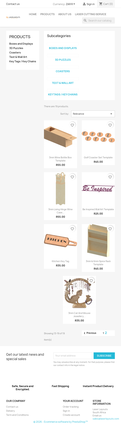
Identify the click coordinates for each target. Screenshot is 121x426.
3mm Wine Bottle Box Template (60, 159)
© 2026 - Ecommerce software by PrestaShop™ (60, 421)
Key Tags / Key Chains (22, 61)
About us (64, 14)
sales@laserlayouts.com (106, 418)
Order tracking (71, 406)
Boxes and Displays (21, 43)
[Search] (98, 20)
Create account (71, 414)
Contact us (13, 4)
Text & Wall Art (18, 57)
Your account (73, 401)
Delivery (10, 410)
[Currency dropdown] (71, 4)
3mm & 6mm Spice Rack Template (98, 263)
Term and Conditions (17, 414)
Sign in (66, 410)
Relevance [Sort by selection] (93, 114)
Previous (89, 333)
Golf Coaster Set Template (98, 157)
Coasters (15, 52)
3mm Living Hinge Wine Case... (60, 211)
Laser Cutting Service (90, 14)
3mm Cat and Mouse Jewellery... (79, 315)
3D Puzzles (16, 48)
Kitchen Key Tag (60, 261)
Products (47, 14)
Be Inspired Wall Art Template (98, 209)
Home (33, 14)
